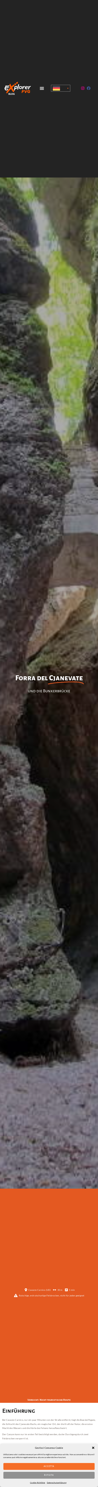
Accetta (49, 1466)
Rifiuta (49, 1475)
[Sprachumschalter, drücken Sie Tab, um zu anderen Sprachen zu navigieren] (60, 88)
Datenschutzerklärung (56, 1482)
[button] (93, 1447)
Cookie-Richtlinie (37, 1482)
